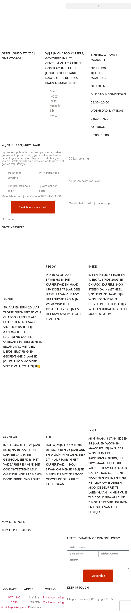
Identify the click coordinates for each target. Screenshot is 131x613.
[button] (98, 6)
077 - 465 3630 (51, 196)
